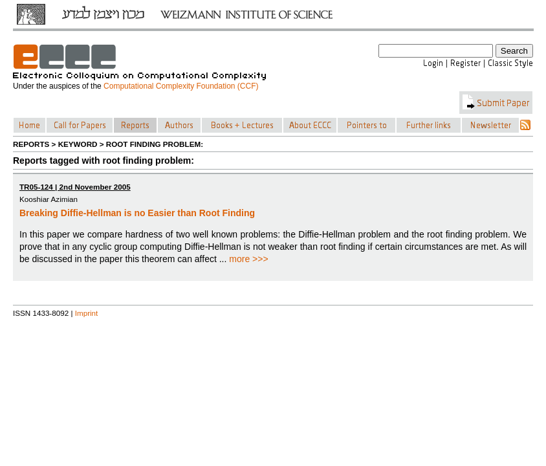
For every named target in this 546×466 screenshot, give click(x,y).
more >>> (248, 259)
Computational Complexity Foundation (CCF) (181, 86)
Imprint (86, 313)
